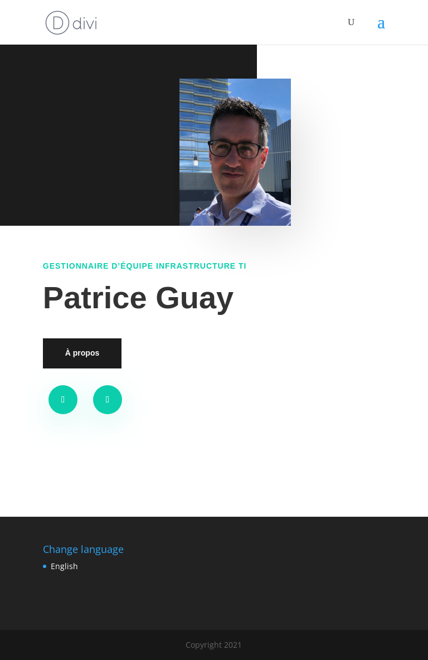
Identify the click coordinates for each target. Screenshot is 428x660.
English (64, 566)
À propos (82, 352)
